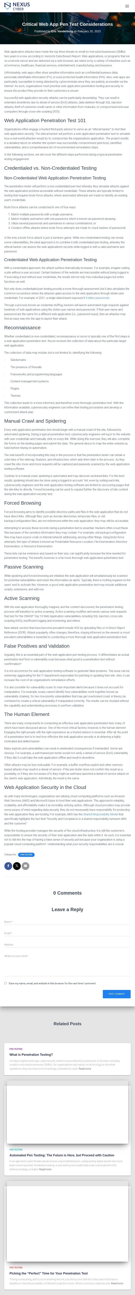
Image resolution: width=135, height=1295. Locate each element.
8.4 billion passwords (96, 298)
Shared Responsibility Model (100, 814)
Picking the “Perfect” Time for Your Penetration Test (48, 1273)
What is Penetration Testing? (31, 1054)
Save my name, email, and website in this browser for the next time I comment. (52, 983)
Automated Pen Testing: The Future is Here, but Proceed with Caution (61, 1155)
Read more (85, 1068)
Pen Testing (26, 855)
